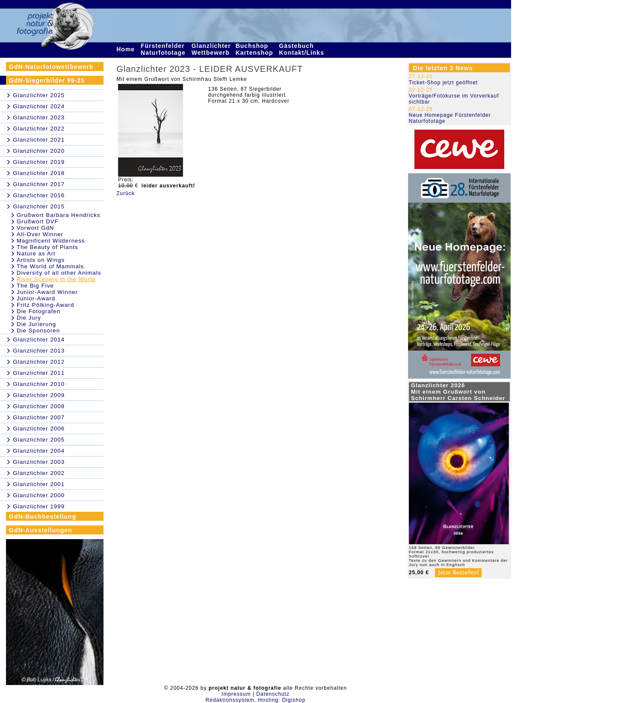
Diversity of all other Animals (59, 273)
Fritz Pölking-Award (45, 305)
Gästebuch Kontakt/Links (302, 49)
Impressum (236, 694)
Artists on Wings (41, 260)
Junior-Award (36, 298)
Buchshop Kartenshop (255, 49)
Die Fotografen (38, 311)
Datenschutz (273, 694)
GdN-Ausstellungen (40, 530)
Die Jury (29, 317)
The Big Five (35, 285)
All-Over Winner (40, 234)
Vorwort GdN (35, 228)
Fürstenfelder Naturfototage (164, 49)
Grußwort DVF (38, 221)
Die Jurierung (36, 324)
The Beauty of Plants (47, 247)
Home (126, 49)
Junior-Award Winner (47, 292)
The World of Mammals (50, 266)
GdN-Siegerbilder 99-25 (47, 80)
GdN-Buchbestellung (42, 516)
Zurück (125, 193)
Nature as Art (36, 253)
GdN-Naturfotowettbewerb (51, 66)
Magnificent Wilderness (51, 240)
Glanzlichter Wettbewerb (212, 49)
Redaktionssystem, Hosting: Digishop (256, 700)
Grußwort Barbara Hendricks (59, 215)
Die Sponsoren (38, 330)
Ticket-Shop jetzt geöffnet (443, 83)
